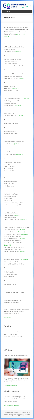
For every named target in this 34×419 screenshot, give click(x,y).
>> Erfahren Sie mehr (10, 385)
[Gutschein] (18, 51)
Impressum (15, 416)
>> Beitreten (7, 318)
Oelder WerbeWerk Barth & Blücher (21, 414)
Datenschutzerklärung (24, 416)
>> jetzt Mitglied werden (11, 405)
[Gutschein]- (25, 234)
